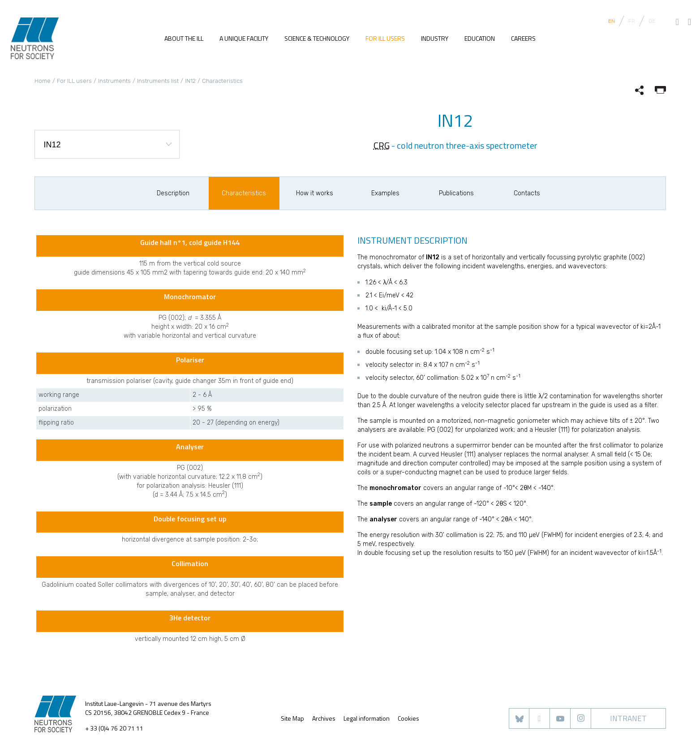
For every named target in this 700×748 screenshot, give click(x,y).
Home (42, 80)
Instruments (114, 80)
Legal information (367, 718)
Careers (523, 38)
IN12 (190, 80)
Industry (434, 38)
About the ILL (183, 38)
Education (479, 38)
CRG (382, 145)
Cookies (408, 718)
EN (611, 21)
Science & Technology (316, 38)
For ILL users (385, 38)
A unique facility (243, 38)
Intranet (628, 718)
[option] (173, 193)
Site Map (292, 718)
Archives (323, 718)
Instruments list (158, 80)
